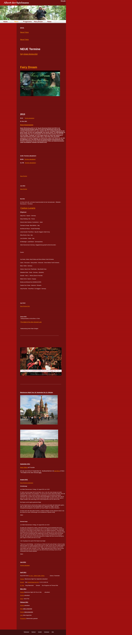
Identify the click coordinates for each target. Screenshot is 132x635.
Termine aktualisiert (29, 118)
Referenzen (26, 631)
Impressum (46, 631)
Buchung (34, 631)
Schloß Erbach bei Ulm (33, 582)
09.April (22, 582)
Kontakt (40, 631)
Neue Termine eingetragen (26, 483)
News (21, 608)
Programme (23, 618)
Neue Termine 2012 (25, 306)
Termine (22, 592)
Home (21, 598)
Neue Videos (23, 467)
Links (21, 615)
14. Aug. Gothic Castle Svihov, (37, 575)
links (53, 631)
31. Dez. (22, 585)
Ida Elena (57, 471)
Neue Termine (23, 176)
